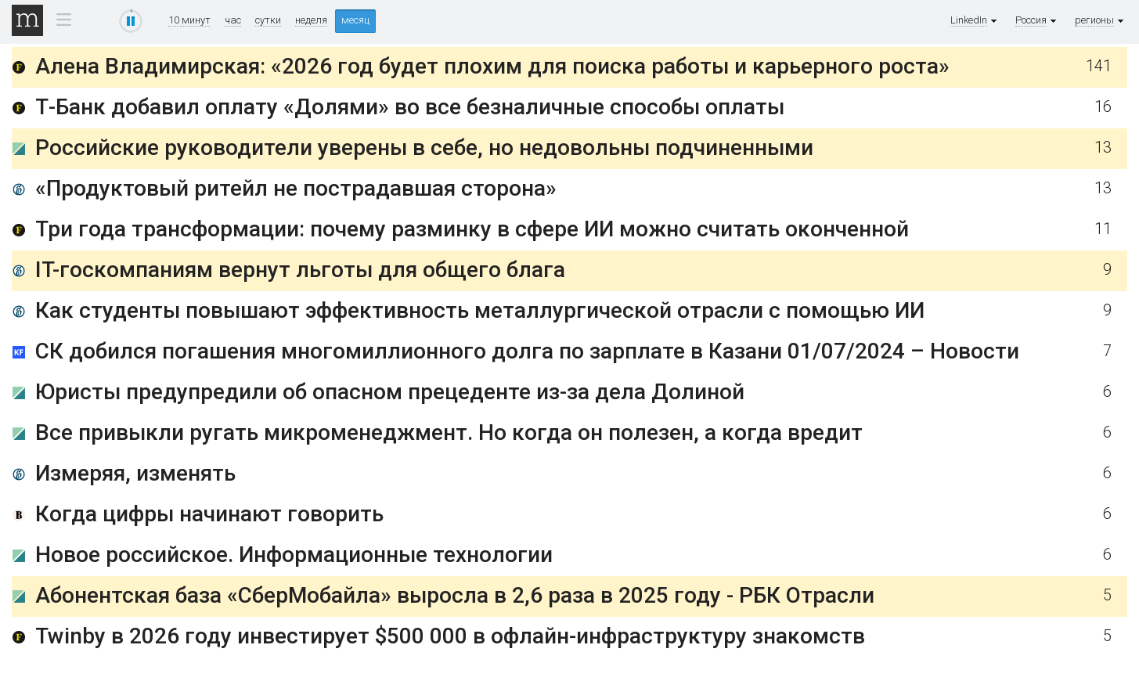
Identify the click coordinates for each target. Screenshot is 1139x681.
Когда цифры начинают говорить (209, 514)
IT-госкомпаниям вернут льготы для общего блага (300, 270)
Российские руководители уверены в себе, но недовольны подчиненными (424, 147)
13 (1103, 147)
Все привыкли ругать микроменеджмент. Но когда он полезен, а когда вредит (449, 432)
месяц (355, 20)
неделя (311, 20)
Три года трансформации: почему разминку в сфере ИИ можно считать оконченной (472, 229)
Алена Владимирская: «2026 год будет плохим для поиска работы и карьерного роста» (492, 66)
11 (1103, 229)
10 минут (189, 20)
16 (1103, 106)
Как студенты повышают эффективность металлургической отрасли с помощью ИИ (480, 310)
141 (1099, 66)
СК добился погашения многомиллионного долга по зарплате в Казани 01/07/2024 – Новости (527, 351)
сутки (268, 20)
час (233, 20)
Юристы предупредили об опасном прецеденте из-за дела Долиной (389, 392)
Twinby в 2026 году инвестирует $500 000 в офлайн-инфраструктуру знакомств (450, 636)
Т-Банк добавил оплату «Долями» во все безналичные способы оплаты (409, 107)
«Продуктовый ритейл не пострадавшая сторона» (296, 188)
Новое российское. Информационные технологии (294, 555)
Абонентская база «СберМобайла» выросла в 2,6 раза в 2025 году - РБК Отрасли (454, 595)
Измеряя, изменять (135, 473)
